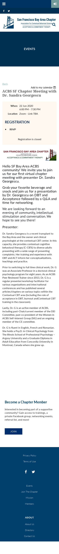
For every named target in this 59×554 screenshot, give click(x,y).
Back (5, 83)
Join (13, 431)
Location (12, 113)
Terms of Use (29, 461)
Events (29, 485)
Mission (29, 497)
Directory (29, 530)
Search (54, 24)
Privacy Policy (29, 455)
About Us (29, 524)
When (14, 105)
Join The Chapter (29, 491)
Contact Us (29, 536)
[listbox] (44, 88)
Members (29, 503)
